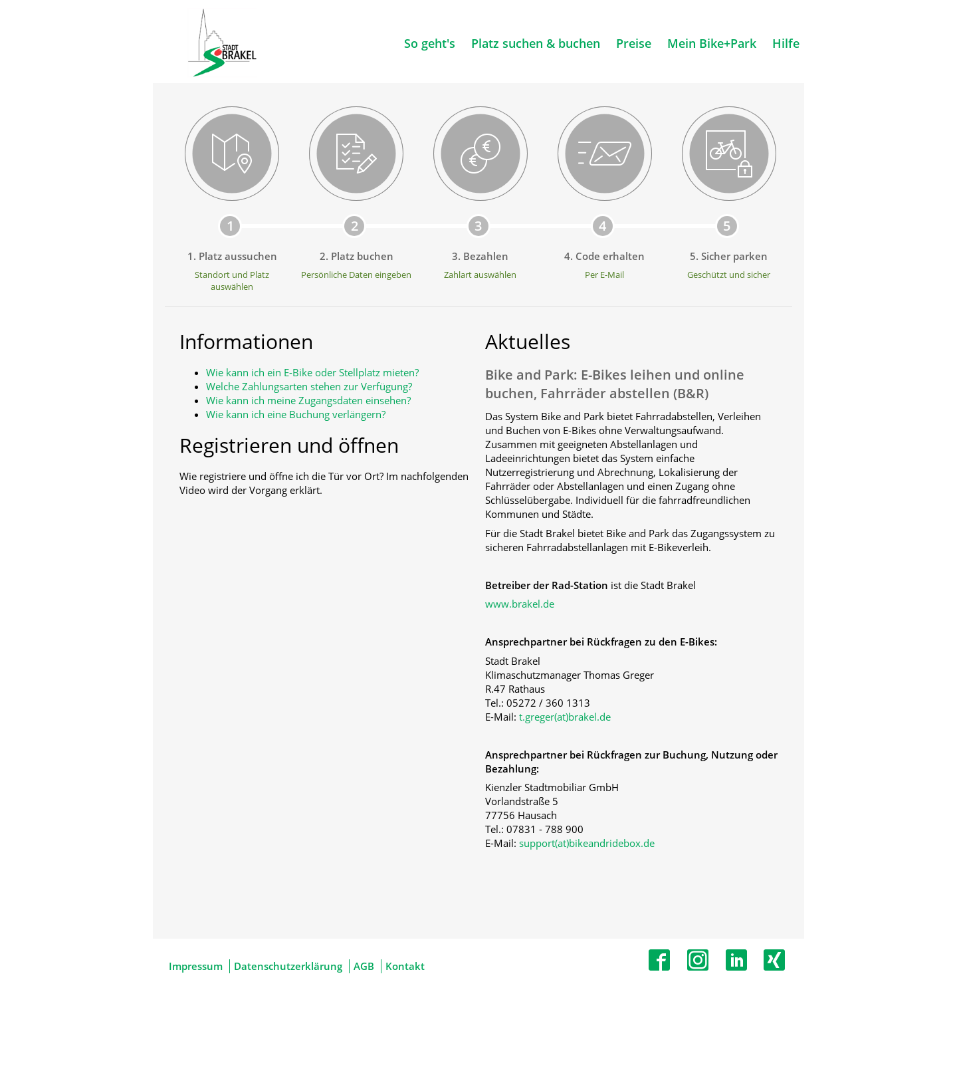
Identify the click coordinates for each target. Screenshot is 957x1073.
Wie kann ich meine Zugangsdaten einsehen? (308, 400)
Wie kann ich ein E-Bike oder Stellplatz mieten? (312, 372)
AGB (364, 966)
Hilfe (785, 43)
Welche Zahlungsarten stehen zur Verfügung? (309, 386)
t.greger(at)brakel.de (565, 716)
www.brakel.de (519, 603)
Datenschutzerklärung (288, 966)
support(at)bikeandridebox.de (587, 843)
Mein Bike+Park (711, 43)
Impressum (196, 966)
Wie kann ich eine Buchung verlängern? (295, 414)
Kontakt (405, 966)
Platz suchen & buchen (535, 43)
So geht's (429, 43)
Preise (633, 43)
